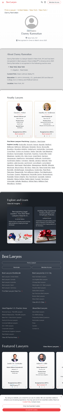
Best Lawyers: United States (10, 276)
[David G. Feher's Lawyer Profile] (20, 109)
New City (35, 167)
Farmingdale (18, 154)
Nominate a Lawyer (38, 320)
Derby (33, 151)
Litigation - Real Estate (37, 141)
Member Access (46, 267)
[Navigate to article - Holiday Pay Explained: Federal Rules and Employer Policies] (47, 225)
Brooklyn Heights (21, 149)
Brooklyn (10, 149)
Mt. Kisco (28, 167)
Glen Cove (28, 156)
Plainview (10, 172)
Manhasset (19, 165)
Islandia (31, 161)
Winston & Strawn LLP (20, 116)
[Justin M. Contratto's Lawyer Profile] (15, 360)
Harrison (45, 156)
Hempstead (30, 158)
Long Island (46, 163)
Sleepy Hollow (19, 179)
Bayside (42, 144)
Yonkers (18, 184)
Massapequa (36, 165)
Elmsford (10, 154)
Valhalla (18, 181)
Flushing (35, 154)
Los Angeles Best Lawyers (40, 279)
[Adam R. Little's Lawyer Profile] (42, 360)
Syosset (38, 179)
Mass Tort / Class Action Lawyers (11, 317)
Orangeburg (29, 170)
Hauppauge (11, 158)
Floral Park (27, 154)
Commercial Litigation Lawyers (11, 331)
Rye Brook (33, 177)
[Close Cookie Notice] (61, 396)
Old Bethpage (19, 170)
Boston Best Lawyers (38, 296)
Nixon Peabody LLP (47, 116)
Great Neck (37, 156)
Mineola (51, 165)
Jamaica (38, 161)
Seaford (48, 177)
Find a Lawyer (10, 10)
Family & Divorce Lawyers (10, 320)
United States (23, 10)
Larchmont (28, 163)
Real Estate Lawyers (8, 334)
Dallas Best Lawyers (38, 290)
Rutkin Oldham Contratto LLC (15, 367)
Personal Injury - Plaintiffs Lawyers (12, 312)
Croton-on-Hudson (23, 151)
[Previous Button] (8, 119)
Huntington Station (14, 161)
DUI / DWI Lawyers (7, 326)
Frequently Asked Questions (40, 317)
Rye (27, 177)
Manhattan (27, 165)
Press (33, 323)
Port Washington (46, 172)
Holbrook (38, 158)
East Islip (39, 151)
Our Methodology (37, 314)
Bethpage (25, 147)
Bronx (39, 147)
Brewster (33, 147)
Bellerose (10, 147)
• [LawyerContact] (22, 136)
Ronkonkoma (47, 174)
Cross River (11, 151)
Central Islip (41, 149)
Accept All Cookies (31, 410)
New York (33, 10)
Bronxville (45, 147)
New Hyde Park (45, 167)
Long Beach (37, 163)
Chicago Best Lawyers (39, 282)
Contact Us (35, 328)
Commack (49, 149)
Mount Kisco (19, 167)
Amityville (22, 144)
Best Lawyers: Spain (8, 285)
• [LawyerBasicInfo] (17, 136)
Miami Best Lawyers (38, 299)
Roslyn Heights (19, 177)
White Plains (33, 181)
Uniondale (11, 181)
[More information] (24, 134)
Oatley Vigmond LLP (42, 367)
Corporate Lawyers (8, 328)
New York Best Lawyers (39, 276)
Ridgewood (25, 174)
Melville (44, 165)
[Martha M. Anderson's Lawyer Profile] (47, 109)
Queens (17, 174)
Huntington (46, 158)
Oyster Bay (38, 170)
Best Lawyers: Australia (9, 282)
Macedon (10, 165)
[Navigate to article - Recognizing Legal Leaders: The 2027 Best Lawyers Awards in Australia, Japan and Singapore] (20, 225)
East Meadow (47, 151)
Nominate (16, 267)
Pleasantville (19, 172)
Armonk (29, 144)
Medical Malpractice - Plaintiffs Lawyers (14, 314)
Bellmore (18, 147)
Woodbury (11, 184)
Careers (34, 326)
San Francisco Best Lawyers (40, 293)
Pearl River (46, 170)
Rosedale (10, 177)
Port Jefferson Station (31, 172)
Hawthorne (20, 158)
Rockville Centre (36, 174)
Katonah (45, 161)
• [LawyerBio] (19, 136)
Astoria (35, 144)
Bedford (48, 144)
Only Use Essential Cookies (31, 406)
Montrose (10, 167)
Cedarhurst (32, 149)
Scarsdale (41, 177)
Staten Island (29, 179)
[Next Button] (31, 119)
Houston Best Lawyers (39, 288)
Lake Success (18, 163)
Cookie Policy (27, 402)
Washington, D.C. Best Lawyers (41, 285)
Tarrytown (45, 179)
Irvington (25, 161)
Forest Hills (43, 154)
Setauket (10, 179)
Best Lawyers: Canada (8, 279)
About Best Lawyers (38, 312)
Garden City (19, 156)
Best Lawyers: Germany (9, 288)
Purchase (10, 174)
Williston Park (43, 181)
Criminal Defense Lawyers (10, 323)
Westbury (24, 181)
